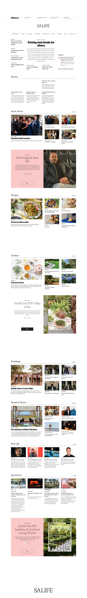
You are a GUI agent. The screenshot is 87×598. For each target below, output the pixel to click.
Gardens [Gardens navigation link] (23, 33)
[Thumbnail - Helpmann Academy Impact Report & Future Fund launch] (68, 74)
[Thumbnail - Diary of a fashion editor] (68, 97)
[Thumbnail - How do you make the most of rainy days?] (52, 313)
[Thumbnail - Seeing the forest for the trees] (17, 64)
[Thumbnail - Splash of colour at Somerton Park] (33, 139)
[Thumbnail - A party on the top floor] (33, 91)
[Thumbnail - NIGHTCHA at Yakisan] (52, 183)
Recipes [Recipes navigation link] (53, 33)
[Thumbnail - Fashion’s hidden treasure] (69, 459)
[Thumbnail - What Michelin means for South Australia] (68, 61)
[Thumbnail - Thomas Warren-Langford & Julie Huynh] (52, 419)
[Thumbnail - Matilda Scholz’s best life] (51, 505)
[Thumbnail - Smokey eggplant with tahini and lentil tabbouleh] (52, 253)
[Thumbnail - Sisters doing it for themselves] (52, 460)
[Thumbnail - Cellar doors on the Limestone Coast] (17, 75)
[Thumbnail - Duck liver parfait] (69, 252)
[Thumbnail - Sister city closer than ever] (49, 91)
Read (27, 230)
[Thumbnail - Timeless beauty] (69, 327)
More (74, 159)
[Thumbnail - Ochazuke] (52, 268)
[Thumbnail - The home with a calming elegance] (33, 117)
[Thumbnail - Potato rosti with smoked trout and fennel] (17, 46)
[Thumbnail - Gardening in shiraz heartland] (52, 330)
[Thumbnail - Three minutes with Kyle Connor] (69, 475)
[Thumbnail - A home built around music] (18, 139)
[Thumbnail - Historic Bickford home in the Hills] (49, 140)
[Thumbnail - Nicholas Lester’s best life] (18, 505)
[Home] (17, 18)
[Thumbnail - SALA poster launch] (52, 168)
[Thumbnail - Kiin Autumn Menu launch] (69, 168)
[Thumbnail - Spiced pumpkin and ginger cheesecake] (69, 268)
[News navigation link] (30, 18)
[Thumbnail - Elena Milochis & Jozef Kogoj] (52, 434)
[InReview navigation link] (56, 18)
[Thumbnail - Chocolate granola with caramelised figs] (68, 86)
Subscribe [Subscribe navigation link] (71, 33)
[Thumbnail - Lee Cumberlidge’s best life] (35, 505)
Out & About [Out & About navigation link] (37, 33)
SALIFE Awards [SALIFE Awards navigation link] (15, 33)
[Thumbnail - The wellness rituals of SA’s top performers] (52, 477)
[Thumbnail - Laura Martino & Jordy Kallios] (69, 419)
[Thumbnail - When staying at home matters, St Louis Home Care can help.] (18, 543)
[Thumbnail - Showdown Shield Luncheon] (26, 175)
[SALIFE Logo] (43, 26)
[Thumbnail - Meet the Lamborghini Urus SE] (35, 536)
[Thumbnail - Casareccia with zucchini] (26, 260)
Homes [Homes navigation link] (65, 33)
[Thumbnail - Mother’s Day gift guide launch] (69, 184)
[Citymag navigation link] (43, 18)
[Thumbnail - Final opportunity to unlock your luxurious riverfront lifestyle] (51, 539)
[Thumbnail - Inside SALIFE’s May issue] (17, 82)
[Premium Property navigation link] (69, 18)
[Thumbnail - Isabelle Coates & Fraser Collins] (26, 427)
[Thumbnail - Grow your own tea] (26, 321)
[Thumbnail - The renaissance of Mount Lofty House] (26, 468)
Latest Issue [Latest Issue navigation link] (29, 33)
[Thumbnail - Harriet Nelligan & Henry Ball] (69, 435)
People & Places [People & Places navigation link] (45, 33)
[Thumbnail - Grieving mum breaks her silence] (41, 59)
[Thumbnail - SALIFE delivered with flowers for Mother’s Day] (68, 539)
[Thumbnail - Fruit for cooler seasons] (69, 312)
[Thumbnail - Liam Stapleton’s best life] (68, 504)
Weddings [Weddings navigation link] (59, 33)
